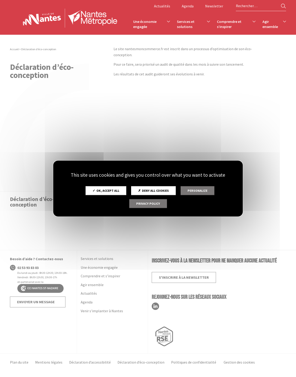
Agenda (188, 6)
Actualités (162, 6)
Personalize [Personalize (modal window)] (197, 190)
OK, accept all (105, 190)
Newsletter (214, 6)
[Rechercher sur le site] (261, 6)
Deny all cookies (153, 190)
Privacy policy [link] (148, 203)
